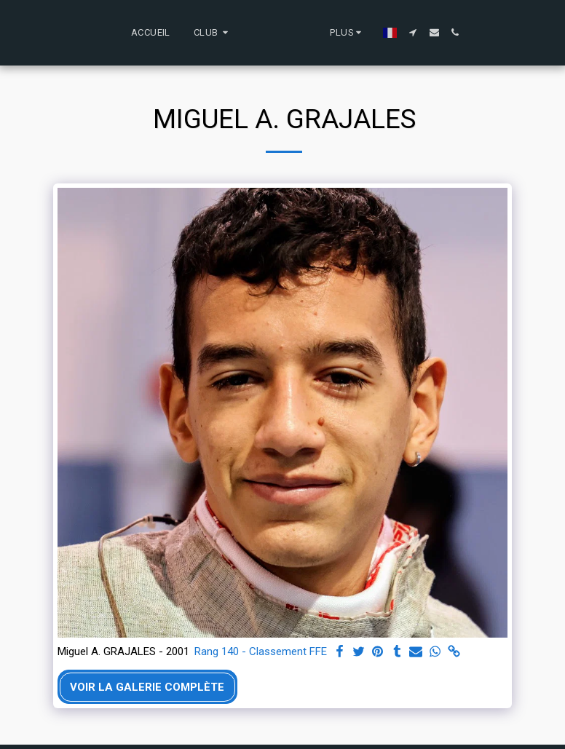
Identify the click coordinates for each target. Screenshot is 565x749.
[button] (150, 32)
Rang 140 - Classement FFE (260, 651)
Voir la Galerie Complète (147, 687)
